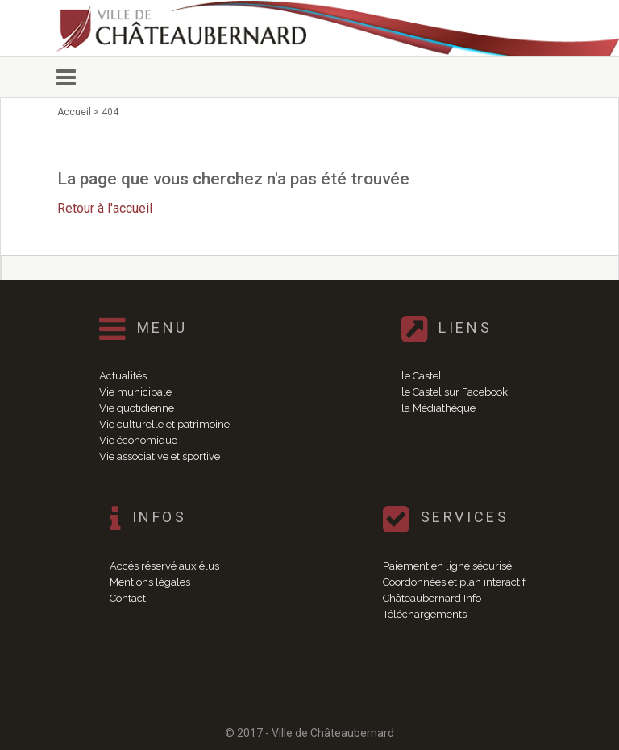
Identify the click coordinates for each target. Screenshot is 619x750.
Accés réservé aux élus (164, 566)
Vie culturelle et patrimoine (164, 424)
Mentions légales (150, 582)
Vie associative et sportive (159, 456)
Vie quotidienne (136, 408)
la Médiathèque (438, 408)
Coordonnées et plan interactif (454, 582)
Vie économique (138, 440)
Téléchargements (425, 614)
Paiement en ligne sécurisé (447, 566)
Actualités (123, 376)
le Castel (421, 376)
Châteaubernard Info (432, 598)
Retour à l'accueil (104, 208)
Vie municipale (135, 392)
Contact (128, 598)
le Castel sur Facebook (454, 392)
